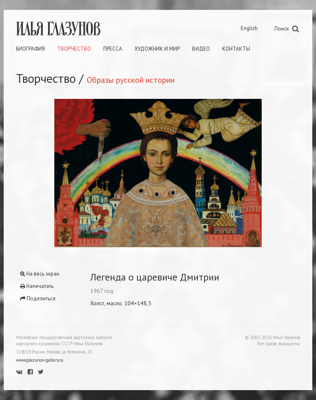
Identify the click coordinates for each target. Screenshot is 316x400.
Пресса (112, 48)
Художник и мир (157, 48)
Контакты (236, 48)
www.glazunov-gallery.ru (39, 360)
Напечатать (36, 286)
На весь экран (39, 273)
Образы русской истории (130, 80)
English (249, 28)
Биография (30, 48)
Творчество (74, 48)
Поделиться (38, 298)
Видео (201, 48)
